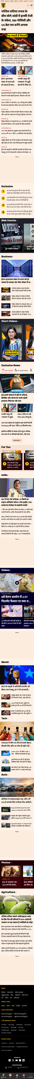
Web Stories (8, 221)
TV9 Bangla (13, 1028)
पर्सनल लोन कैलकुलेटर (20, 1014)
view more (16, 440)
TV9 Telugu (11, 1025)
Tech (2, 619)
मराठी (20, 1)
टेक (11, 998)
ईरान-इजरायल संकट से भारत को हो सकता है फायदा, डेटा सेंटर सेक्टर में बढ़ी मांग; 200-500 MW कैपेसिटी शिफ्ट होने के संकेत (8, 82)
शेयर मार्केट (10, 992)
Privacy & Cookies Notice (8, 1047)
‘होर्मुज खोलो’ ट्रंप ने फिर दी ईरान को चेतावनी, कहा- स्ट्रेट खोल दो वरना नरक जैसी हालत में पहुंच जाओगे (21, 696)
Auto (4, 775)
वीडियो (18, 1006)
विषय (8, 1006)
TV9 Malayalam (5, 1030)
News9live (14, 1030)
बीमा (12, 995)
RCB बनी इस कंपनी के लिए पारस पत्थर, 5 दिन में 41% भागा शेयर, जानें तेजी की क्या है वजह (19, 206)
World (3, 138)
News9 (7, 1)
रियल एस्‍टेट (25, 995)
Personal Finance (6, 594)
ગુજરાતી (26, 1)
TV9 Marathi (19, 1025)
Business (3, 110)
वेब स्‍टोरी (24, 1006)
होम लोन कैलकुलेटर (6, 1014)
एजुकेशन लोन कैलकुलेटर (21, 1017)
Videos (5, 570)
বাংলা (30, 1)
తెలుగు (16, 1)
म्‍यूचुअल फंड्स (5, 995)
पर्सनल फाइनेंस (19, 992)
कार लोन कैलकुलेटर (6, 1017)
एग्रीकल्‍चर (16, 998)
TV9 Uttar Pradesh (6, 1033)
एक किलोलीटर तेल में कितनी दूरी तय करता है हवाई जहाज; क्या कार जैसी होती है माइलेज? (19, 199)
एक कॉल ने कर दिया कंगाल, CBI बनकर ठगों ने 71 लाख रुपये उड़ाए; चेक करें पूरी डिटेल (21, 768)
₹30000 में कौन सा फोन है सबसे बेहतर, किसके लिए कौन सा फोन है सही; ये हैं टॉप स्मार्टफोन (17, 745)
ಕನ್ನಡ (11, 1)
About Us (11, 1043)
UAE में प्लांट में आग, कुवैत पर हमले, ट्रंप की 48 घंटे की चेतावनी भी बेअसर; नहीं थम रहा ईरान (21, 704)
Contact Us (4, 1043)
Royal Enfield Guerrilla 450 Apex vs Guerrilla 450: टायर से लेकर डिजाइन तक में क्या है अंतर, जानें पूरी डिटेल (21, 809)
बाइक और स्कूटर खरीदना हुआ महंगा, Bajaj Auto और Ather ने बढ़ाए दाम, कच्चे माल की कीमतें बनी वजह (21, 817)
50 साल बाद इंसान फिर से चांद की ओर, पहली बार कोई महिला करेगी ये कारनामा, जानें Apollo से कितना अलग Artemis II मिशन (19, 192)
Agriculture (8, 892)
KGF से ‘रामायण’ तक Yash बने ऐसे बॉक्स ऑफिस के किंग (9, 883)
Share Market (5, 91)
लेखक (3, 1006)
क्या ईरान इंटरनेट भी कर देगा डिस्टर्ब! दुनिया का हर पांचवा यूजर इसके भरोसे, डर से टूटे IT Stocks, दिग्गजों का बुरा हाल (19, 212)
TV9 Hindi (3, 1025)
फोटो (13, 1006)
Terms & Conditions (6, 1050)
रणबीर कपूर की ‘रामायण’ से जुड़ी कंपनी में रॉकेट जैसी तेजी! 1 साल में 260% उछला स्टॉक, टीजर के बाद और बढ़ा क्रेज (25, 82)
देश (2, 998)
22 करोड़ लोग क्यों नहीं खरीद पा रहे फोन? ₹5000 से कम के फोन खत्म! (11, 623)
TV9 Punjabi (21, 1030)
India (4, 475)
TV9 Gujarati (27, 1025)
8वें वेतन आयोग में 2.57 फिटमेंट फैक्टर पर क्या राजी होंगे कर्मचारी (16, 599)
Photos (5, 863)
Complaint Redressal (22, 1047)
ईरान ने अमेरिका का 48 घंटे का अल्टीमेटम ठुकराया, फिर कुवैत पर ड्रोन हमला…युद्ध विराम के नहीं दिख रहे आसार (22, 712)
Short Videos (9, 321)
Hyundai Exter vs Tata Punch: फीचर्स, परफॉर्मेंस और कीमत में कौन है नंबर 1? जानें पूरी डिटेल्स (21, 825)
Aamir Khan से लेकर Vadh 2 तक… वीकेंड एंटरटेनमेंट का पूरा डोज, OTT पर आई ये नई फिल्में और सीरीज (20, 753)
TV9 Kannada (5, 1028)
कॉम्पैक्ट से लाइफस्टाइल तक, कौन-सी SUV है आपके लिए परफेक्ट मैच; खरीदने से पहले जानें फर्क (16, 801)
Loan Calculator (7, 1010)
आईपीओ (17, 995)
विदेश (6, 998)
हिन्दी (2, 1)
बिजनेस (3, 992)
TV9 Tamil (20, 1028)
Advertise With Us (21, 1043)
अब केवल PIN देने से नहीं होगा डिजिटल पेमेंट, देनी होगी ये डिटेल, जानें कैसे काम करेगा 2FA (21, 761)
